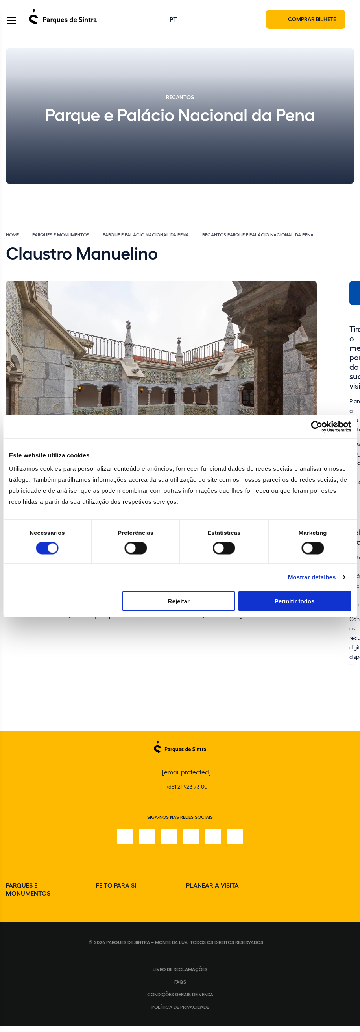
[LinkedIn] (235, 836)
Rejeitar (179, 600)
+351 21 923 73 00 (186, 786)
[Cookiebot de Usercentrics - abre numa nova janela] (316, 427)
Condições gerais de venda (180, 994)
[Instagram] (147, 836)
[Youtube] (213, 836)
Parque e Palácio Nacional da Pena (146, 234)
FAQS (180, 981)
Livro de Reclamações (180, 969)
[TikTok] (191, 836)
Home (12, 234)
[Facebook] (125, 836)
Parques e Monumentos (60, 234)
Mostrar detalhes (312, 577)
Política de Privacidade (180, 1007)
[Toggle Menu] (11, 21)
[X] (169, 836)
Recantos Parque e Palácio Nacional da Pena (258, 234)
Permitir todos (295, 600)
